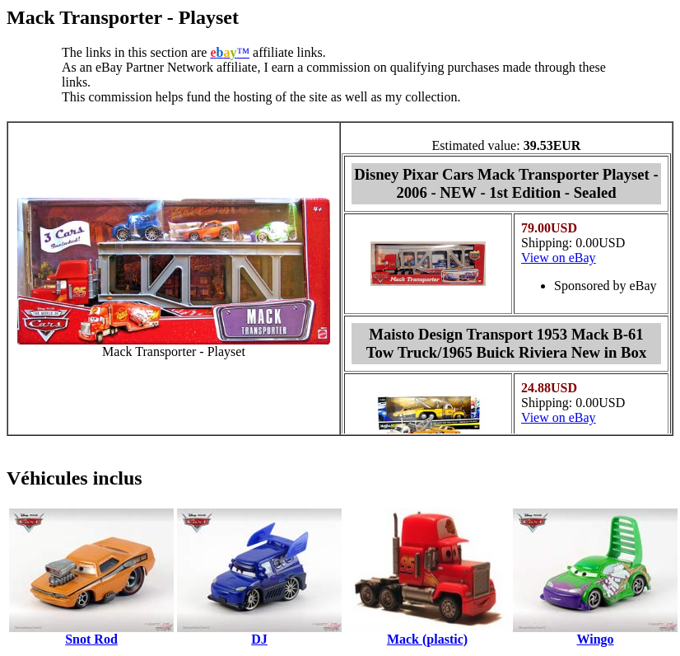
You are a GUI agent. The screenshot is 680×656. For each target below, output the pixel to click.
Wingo (594, 639)
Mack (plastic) (427, 639)
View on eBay (558, 258)
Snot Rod (91, 639)
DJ (259, 639)
